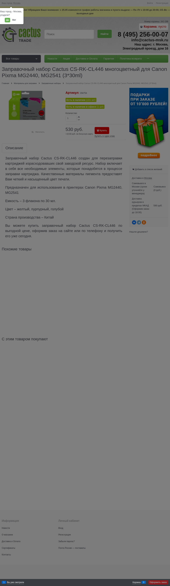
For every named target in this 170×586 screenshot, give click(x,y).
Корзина (136, 582)
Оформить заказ (158, 582)
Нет (14, 20)
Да (7, 20)
